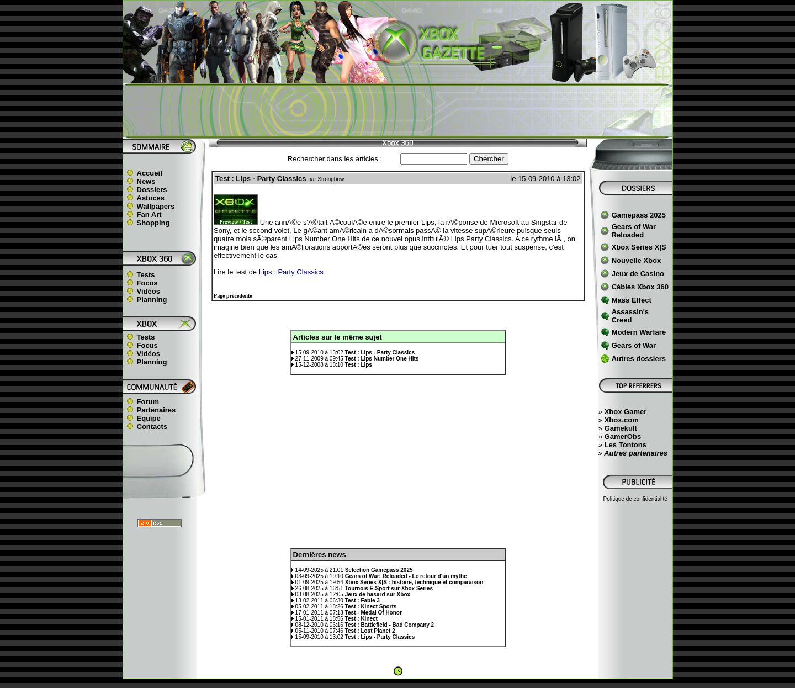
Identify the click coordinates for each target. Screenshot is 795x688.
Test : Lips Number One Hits (382, 359)
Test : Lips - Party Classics (380, 353)
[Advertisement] (397, 111)
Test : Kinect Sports (371, 607)
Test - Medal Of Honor (373, 613)
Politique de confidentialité (635, 499)
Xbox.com (622, 420)
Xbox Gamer (626, 411)
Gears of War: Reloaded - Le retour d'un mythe (406, 576)
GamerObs (623, 436)
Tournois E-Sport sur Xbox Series (389, 588)
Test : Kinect (361, 619)
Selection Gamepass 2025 (379, 570)
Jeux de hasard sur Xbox (377, 594)
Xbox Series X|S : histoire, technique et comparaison (414, 582)
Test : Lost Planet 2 (370, 631)
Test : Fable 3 (362, 600)
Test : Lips (358, 365)
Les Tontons (625, 445)
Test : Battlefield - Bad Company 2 (389, 625)
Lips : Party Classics (291, 272)
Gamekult (621, 428)
